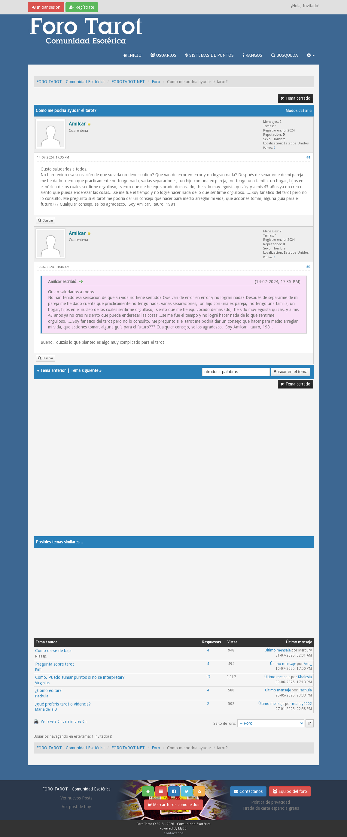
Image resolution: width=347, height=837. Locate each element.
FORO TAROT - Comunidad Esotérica (70, 81)
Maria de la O (46, 709)
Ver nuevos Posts (76, 798)
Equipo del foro (290, 791)
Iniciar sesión (46, 7)
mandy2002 (302, 704)
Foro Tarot (144, 824)
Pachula (41, 696)
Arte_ (308, 664)
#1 (308, 157)
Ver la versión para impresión (64, 722)
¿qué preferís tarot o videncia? (63, 704)
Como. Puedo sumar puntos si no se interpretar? (80, 677)
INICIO (132, 55)
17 (208, 677)
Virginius (42, 683)
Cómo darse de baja (53, 650)
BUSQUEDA (284, 55)
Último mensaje (278, 650)
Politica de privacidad (270, 802)
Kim (38, 669)
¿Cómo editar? (48, 690)
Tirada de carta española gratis (270, 808)
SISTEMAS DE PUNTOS (209, 55)
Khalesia (305, 677)
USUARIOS (163, 55)
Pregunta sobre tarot (54, 664)
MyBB (182, 828)
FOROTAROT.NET (128, 81)
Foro (156, 81)
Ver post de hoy (76, 806)
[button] (311, 55)
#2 (308, 267)
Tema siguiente (84, 370)
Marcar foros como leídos (173, 804)
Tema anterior (53, 370)
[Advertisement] (174, 466)
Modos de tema (299, 111)
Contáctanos (248, 791)
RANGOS (252, 55)
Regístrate (81, 7)
